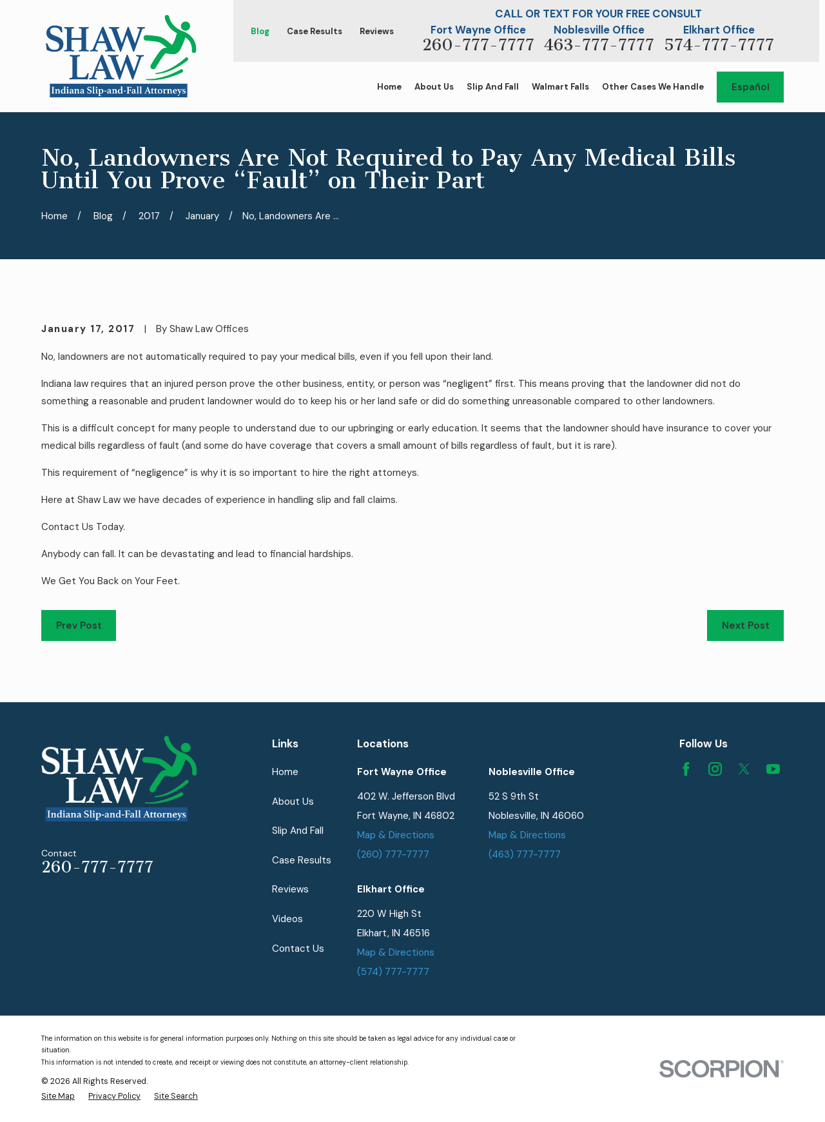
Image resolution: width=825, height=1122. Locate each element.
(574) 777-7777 (393, 971)
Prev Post (79, 625)
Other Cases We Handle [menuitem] (653, 86)
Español (751, 87)
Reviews (377, 31)
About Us (293, 801)
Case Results (314, 31)
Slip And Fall (298, 830)
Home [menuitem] (389, 86)
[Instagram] (715, 769)
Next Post (746, 625)
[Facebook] (686, 769)
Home (285, 771)
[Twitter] (744, 769)
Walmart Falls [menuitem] (560, 86)
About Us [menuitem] (434, 86)
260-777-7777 (478, 45)
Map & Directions (395, 835)
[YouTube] (773, 769)
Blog (260, 31)
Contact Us (298, 948)
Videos (287, 918)
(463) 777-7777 (525, 854)
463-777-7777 (599, 45)
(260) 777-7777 (393, 854)
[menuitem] (58, 1096)
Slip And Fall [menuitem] (493, 86)
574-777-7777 (719, 45)
